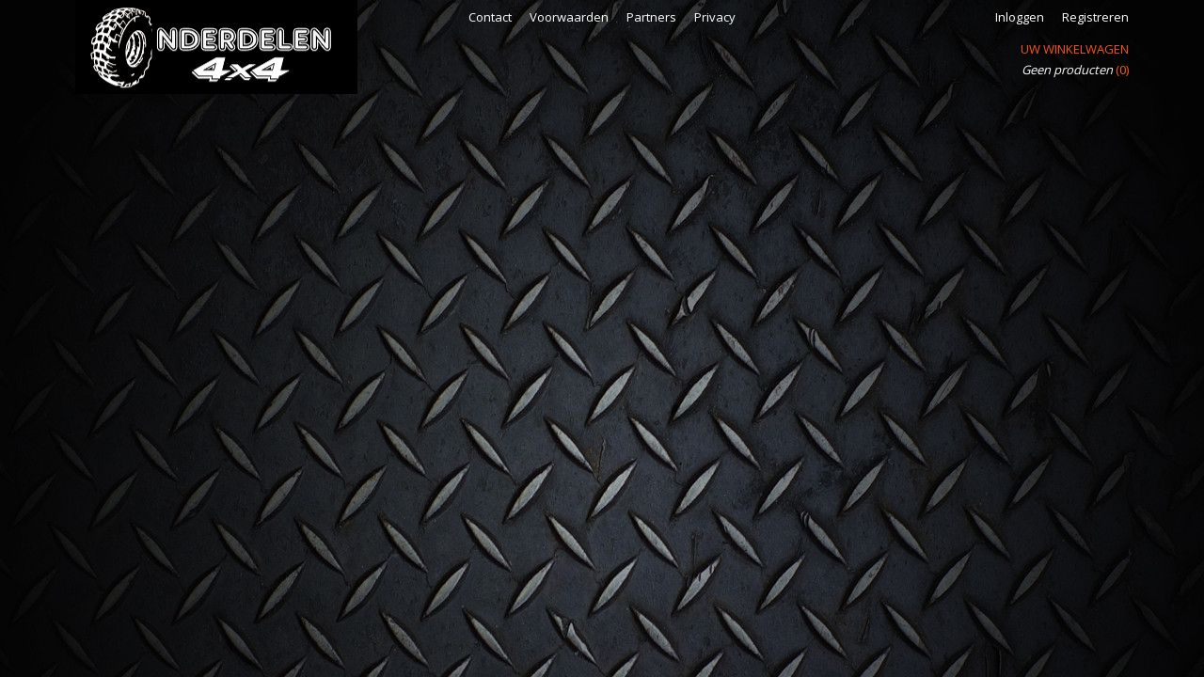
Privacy (715, 16)
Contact (490, 16)
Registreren (1095, 16)
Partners (651, 16)
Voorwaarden (569, 16)
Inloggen (1019, 16)
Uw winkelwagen (1075, 48)
